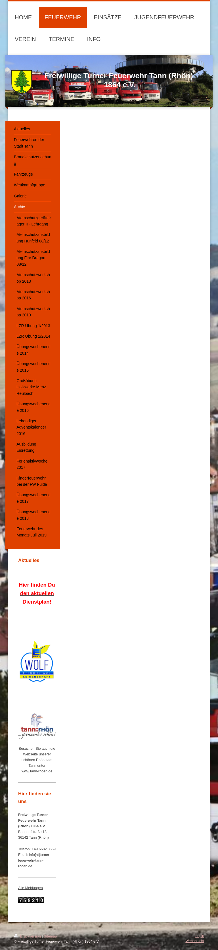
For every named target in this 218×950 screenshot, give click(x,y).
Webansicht (194, 941)
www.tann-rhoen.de (37, 771)
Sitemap (50, 936)
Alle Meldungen (30, 888)
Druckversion (28, 936)
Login (199, 936)
